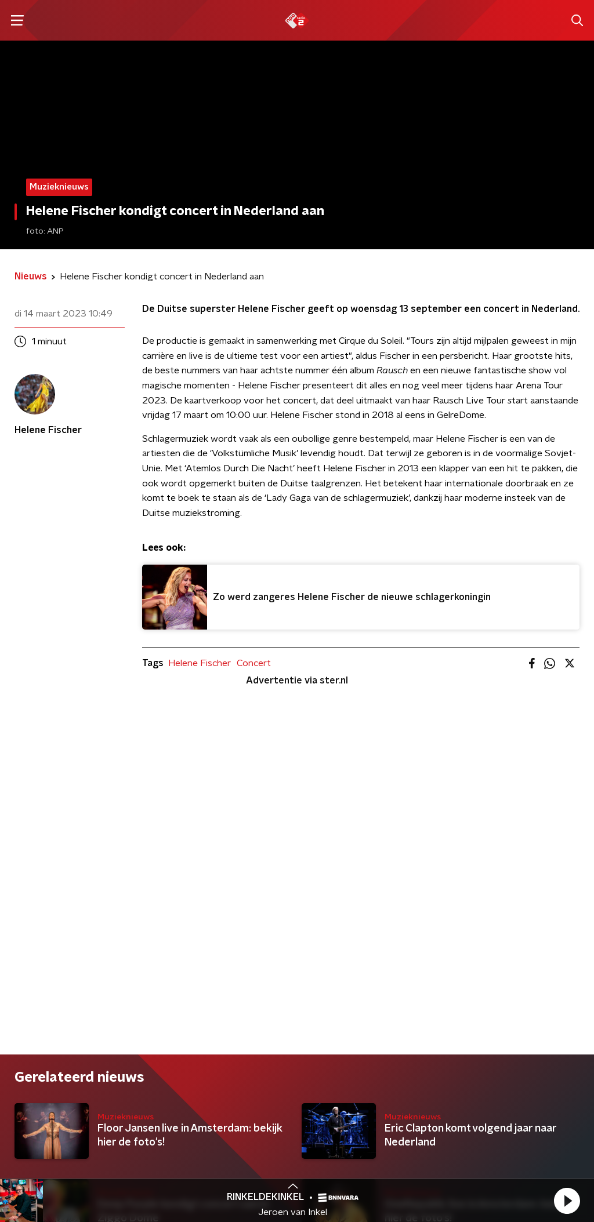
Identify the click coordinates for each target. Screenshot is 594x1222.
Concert (254, 663)
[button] (566, 1200)
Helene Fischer (199, 663)
